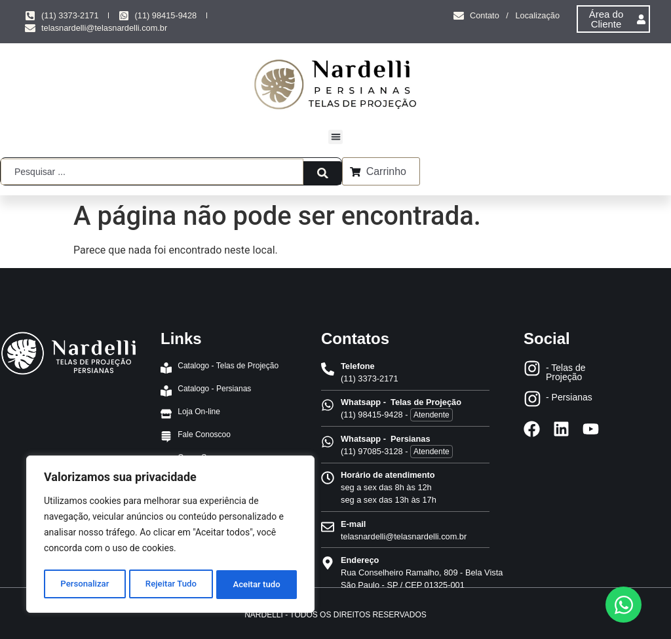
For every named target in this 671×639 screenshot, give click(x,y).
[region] (170, 536)
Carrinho (387, 171)
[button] (335, 137)
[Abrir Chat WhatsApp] (623, 605)
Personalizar (83, 584)
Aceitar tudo (257, 584)
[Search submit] (319, 171)
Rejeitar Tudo (171, 584)
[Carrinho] (356, 171)
